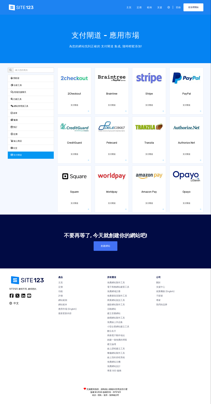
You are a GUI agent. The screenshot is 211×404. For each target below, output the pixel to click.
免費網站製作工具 (116, 282)
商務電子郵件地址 (116, 335)
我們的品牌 (161, 304)
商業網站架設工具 (116, 300)
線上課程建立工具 (116, 348)
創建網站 (105, 246)
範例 (149, 7)
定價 (139, 7)
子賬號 (159, 295)
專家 (158, 300)
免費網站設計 (113, 366)
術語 (94, 395)
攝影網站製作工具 (116, 304)
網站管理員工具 (19, 106)
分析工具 (16, 85)
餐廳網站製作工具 (116, 353)
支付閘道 (16, 155)
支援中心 (160, 287)
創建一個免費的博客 (117, 340)
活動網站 (111, 309)
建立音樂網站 (113, 313)
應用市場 (67, 309)
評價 (60, 295)
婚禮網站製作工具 (116, 317)
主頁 (128, 7)
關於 (158, 282)
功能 (60, 291)
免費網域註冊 (113, 291)
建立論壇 (111, 344)
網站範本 (62, 304)
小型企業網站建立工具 (118, 326)
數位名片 (111, 331)
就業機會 (165, 291)
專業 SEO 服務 (114, 370)
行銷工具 (16, 99)
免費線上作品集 (115, 322)
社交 (14, 148)
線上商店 (16, 141)
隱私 (100, 395)
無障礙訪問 (114, 395)
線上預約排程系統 (116, 357)
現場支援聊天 (18, 92)
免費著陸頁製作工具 (117, 295)
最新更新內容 (65, 313)
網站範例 (62, 300)
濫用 (105, 395)
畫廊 (14, 120)
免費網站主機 (113, 362)
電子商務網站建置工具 (118, 287)
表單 (14, 113)
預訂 (14, 127)
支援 (159, 7)
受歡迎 (15, 78)
